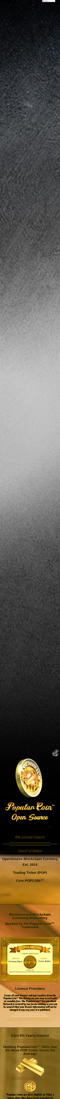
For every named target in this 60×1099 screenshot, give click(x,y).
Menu (50, 827)
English (45, 1)
